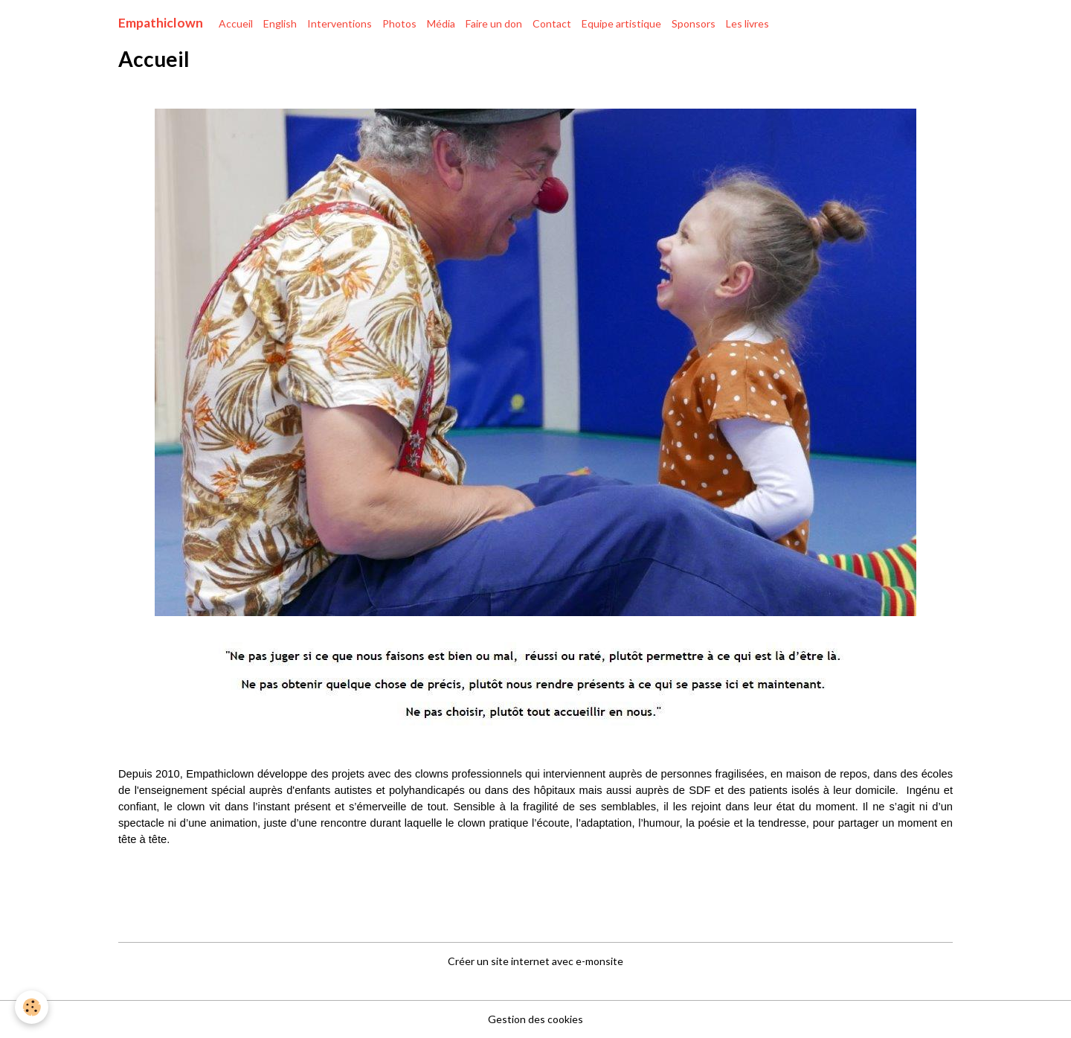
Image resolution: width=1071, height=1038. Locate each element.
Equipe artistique (621, 23)
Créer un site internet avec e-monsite (535, 961)
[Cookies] (31, 1007)
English (280, 23)
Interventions (339, 23)
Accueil (236, 23)
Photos (399, 23)
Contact (552, 23)
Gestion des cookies (535, 1019)
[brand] (160, 23)
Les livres (747, 23)
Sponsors (693, 23)
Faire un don (494, 23)
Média (441, 23)
